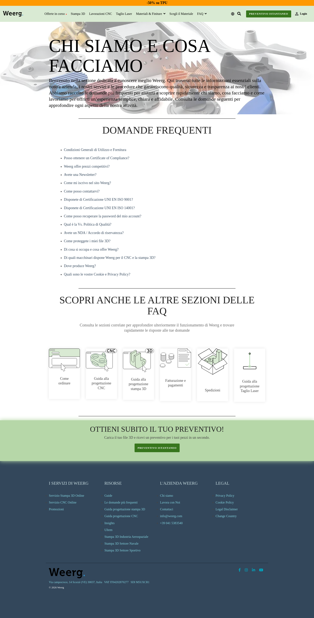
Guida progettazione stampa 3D (125, 509)
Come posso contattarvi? (82, 191)
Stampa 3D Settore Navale (122, 543)
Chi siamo (166, 495)
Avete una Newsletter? (80, 175)
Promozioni (56, 509)
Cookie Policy (225, 502)
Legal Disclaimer (227, 509)
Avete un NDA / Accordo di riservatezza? (94, 233)
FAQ (200, 13)
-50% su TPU (157, 3)
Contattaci (166, 509)
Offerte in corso (55, 13)
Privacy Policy (225, 495)
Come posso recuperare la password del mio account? (102, 216)
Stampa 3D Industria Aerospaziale (126, 536)
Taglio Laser (124, 13)
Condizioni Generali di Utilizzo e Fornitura (95, 150)
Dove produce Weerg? (80, 266)
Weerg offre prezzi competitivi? (87, 166)
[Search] (239, 14)
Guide (108, 495)
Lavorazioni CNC (100, 13)
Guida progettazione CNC (121, 516)
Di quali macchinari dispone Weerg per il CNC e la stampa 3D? (109, 258)
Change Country (226, 516)
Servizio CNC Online (62, 502)
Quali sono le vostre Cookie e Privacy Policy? (97, 274)
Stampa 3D (78, 13)
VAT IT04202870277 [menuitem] (116, 582)
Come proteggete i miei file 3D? (87, 241)
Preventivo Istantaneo (268, 13)
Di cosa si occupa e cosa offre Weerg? (91, 249)
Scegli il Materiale (181, 13)
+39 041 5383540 (171, 523)
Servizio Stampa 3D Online (66, 495)
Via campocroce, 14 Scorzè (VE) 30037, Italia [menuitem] (75, 582)
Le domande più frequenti (121, 502)
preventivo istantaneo (157, 447)
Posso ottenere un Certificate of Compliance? (96, 158)
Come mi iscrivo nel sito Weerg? (87, 183)
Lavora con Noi (170, 502)
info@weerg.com (171, 516)
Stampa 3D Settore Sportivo (123, 550)
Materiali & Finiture (149, 13)
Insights (110, 523)
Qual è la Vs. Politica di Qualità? (87, 224)
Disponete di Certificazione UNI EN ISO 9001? (98, 200)
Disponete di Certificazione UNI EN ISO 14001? (99, 208)
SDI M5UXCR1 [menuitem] (140, 582)
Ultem (109, 530)
